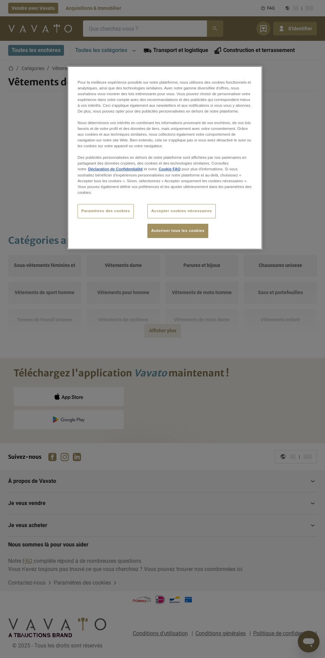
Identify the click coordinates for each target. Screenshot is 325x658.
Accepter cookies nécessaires (181, 211)
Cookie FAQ (169, 169)
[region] (164, 158)
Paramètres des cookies (105, 211)
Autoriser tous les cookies (178, 231)
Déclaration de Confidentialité (115, 169)
